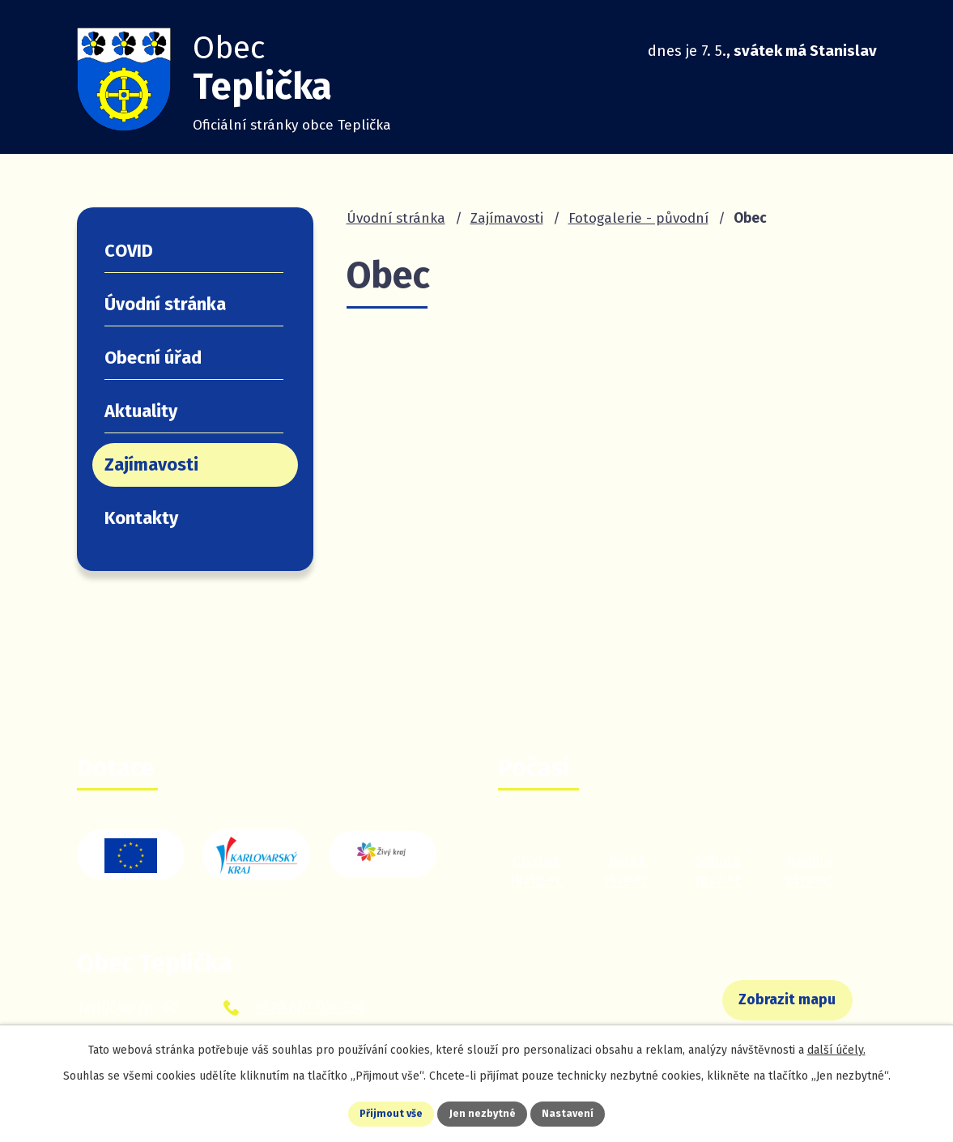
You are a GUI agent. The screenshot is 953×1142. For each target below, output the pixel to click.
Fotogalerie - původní (638, 218)
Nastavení (582, 1112)
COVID (128, 251)
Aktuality (140, 411)
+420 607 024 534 (309, 1007)
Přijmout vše (378, 1112)
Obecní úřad (153, 358)
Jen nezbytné (483, 1112)
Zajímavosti (506, 218)
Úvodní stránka (396, 218)
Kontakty (141, 518)
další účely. (836, 1046)
